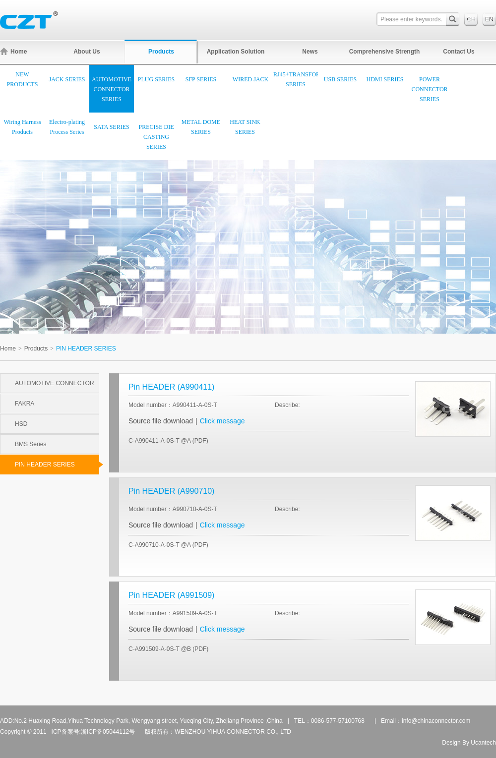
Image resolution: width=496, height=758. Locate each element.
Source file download (160, 421)
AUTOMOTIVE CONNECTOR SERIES (111, 89)
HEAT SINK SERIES (245, 126)
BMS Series (30, 444)
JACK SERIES (67, 79)
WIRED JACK (250, 79)
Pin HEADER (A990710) (171, 491)
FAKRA (24, 403)
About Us (86, 51)
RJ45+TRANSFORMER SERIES (295, 79)
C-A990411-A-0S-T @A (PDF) (168, 440)
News (309, 51)
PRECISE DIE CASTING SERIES (156, 136)
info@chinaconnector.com (436, 720)
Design (451, 742)
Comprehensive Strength (384, 51)
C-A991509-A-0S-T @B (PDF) (168, 648)
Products (161, 51)
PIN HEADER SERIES (57, 464)
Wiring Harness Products (22, 126)
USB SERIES (340, 79)
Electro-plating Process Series (67, 126)
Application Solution (236, 51)
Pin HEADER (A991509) (171, 595)
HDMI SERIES (384, 79)
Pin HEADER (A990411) (171, 387)
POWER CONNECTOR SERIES (429, 89)
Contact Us (458, 51)
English (489, 19)
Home (13, 51)
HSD (21, 423)
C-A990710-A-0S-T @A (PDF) (168, 544)
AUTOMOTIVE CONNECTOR (54, 383)
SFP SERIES (201, 79)
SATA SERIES (111, 126)
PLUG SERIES (156, 79)
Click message (222, 421)
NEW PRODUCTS (22, 79)
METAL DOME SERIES (201, 126)
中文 (471, 19)
